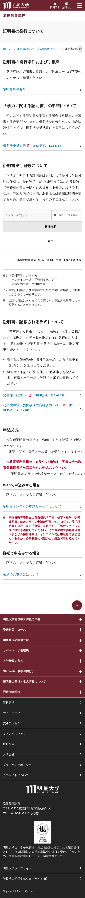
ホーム (7, 48)
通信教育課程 (14, 16)
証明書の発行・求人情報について (38, 48)
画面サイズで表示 (68, 215)
